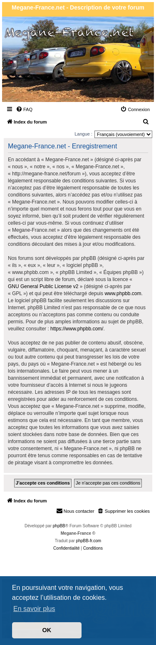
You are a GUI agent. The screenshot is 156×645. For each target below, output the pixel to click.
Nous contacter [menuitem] (75, 511)
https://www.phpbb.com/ (76, 329)
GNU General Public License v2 (43, 286)
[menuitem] (24, 109)
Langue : (83, 133)
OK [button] (47, 630)
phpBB (59, 526)
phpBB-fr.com (89, 540)
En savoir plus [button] (34, 608)
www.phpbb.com (122, 293)
